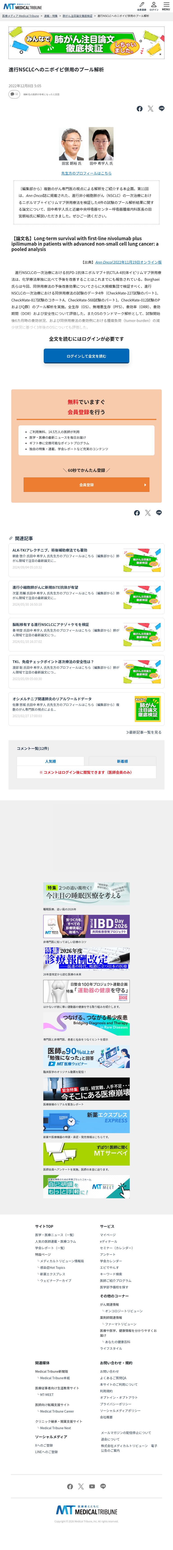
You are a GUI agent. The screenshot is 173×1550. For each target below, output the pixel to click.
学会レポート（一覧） (51, 1248)
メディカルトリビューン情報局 (62, 1261)
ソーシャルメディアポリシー (120, 1410)
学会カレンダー (111, 1261)
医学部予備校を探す (114, 1287)
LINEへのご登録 (46, 1452)
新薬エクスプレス (52, 1274)
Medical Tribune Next (55, 1428)
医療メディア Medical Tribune (20, 16)
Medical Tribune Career (57, 1411)
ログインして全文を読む (86, 356)
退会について (110, 1439)
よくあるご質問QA (113, 1378)
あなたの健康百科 (117, 1342)
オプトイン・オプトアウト (119, 1397)
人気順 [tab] (50, 761)
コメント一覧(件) (33, 748)
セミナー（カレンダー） (117, 1248)
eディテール (108, 1241)
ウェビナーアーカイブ (55, 1280)
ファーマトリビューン (120, 1324)
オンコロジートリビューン (124, 1311)
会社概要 (106, 1417)
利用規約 (106, 1391)
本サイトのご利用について (119, 1384)
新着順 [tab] (122, 761)
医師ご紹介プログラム (116, 1280)
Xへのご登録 (44, 1445)
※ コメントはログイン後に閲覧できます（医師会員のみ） (86, 772)
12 (14, 94)
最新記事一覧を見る (144, 732)
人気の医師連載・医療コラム (55, 1241)
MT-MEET (47, 1394)
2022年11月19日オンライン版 (128, 262)
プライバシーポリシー (116, 1404)
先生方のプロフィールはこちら (86, 173)
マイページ (108, 1235)
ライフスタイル (111, 1348)
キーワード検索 (111, 1274)
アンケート (108, 1254)
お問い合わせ (109, 1371)
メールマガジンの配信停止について (126, 1432)
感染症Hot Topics (52, 1267)
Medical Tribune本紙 (55, 1378)
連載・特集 (51, 16)
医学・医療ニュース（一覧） (55, 1235)
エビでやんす (109, 1267)
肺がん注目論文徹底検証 (77, 16)
